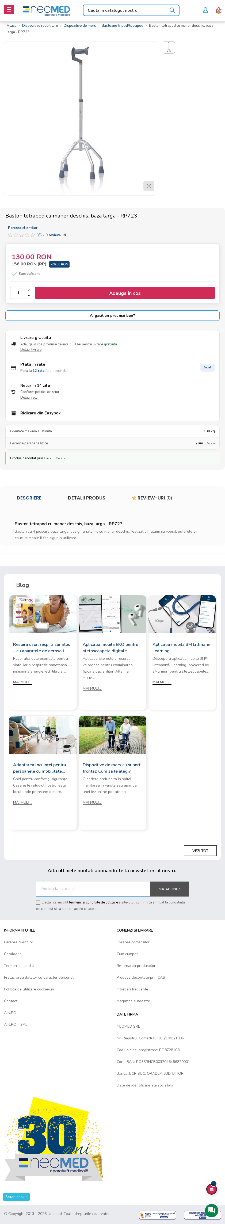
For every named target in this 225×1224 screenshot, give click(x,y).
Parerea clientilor (18, 942)
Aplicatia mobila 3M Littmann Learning (181, 648)
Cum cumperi (128, 953)
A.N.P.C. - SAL (15, 1024)
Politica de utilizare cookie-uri (29, 989)
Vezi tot (200, 850)
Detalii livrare (30, 349)
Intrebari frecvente (132, 989)
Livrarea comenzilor (133, 942)
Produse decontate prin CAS (141, 977)
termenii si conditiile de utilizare (93, 902)
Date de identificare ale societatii (145, 1085)
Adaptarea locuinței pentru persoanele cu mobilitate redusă (39, 768)
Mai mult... (22, 682)
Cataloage (13, 953)
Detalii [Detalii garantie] (210, 443)
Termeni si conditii (19, 965)
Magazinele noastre (133, 1001)
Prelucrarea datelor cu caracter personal (39, 977)
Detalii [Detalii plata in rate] (207, 367)
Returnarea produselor (136, 965)
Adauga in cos (125, 293)
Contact (10, 1001)
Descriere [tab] (29, 498)
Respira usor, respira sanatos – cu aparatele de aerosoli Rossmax (41, 648)
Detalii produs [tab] (86, 498)
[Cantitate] (18, 293)
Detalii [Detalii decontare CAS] (60, 458)
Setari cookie (16, 1196)
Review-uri (152, 498)
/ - (51, 235)
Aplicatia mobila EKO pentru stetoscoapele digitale (110, 648)
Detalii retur (29, 397)
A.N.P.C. (10, 1012)
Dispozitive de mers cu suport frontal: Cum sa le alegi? (111, 768)
